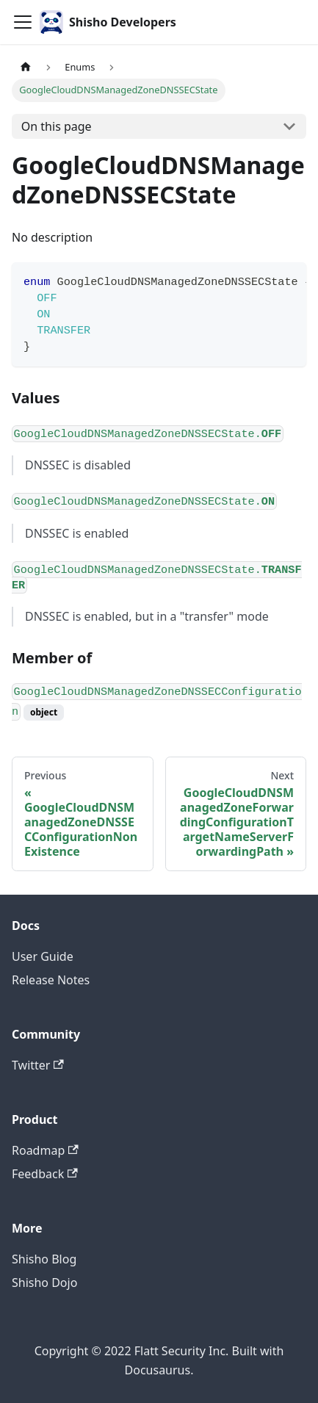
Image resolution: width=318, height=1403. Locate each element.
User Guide (42, 956)
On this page (56, 126)
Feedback (45, 1174)
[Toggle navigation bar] (23, 22)
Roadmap (45, 1150)
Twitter (38, 1065)
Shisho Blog (44, 1259)
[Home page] (26, 67)
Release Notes (51, 980)
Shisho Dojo (44, 1282)
